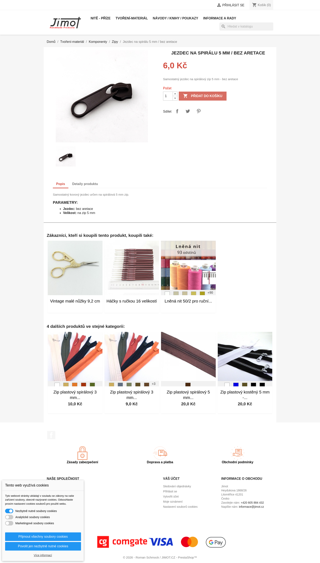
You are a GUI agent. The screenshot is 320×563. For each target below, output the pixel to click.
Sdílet (177, 111)
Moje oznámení (173, 501)
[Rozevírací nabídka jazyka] (170, 5)
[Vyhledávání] (246, 26)
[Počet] (168, 96)
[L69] (129, 386)
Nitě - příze (101, 18)
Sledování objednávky (177, 486)
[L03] (185, 295)
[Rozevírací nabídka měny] (198, 5)
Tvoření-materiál (132, 18)
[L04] (193, 295)
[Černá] (253, 386)
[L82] (138, 386)
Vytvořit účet (171, 496)
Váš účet (171, 478)
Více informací (43, 555)
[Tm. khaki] (244, 386)
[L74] (92, 386)
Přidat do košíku (202, 96)
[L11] (66, 386)
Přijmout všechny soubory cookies (43, 536)
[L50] (120, 386)
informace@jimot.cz (251, 506)
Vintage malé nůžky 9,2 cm (75, 301)
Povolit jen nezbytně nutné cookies (43, 546)
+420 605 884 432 (252, 502)
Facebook (51, 435)
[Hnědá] (188, 386)
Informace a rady (219, 18)
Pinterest (198, 111)
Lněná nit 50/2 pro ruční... (188, 301)
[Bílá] (57, 386)
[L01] (167, 295)
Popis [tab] (60, 184)
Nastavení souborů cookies (180, 506)
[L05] (202, 295)
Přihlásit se (170, 491)
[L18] (83, 386)
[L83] (146, 386)
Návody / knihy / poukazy (175, 18)
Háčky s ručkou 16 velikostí (132, 301)
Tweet (188, 111)
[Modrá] (236, 386)
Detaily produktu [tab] (85, 184)
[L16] (74, 386)
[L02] (176, 295)
